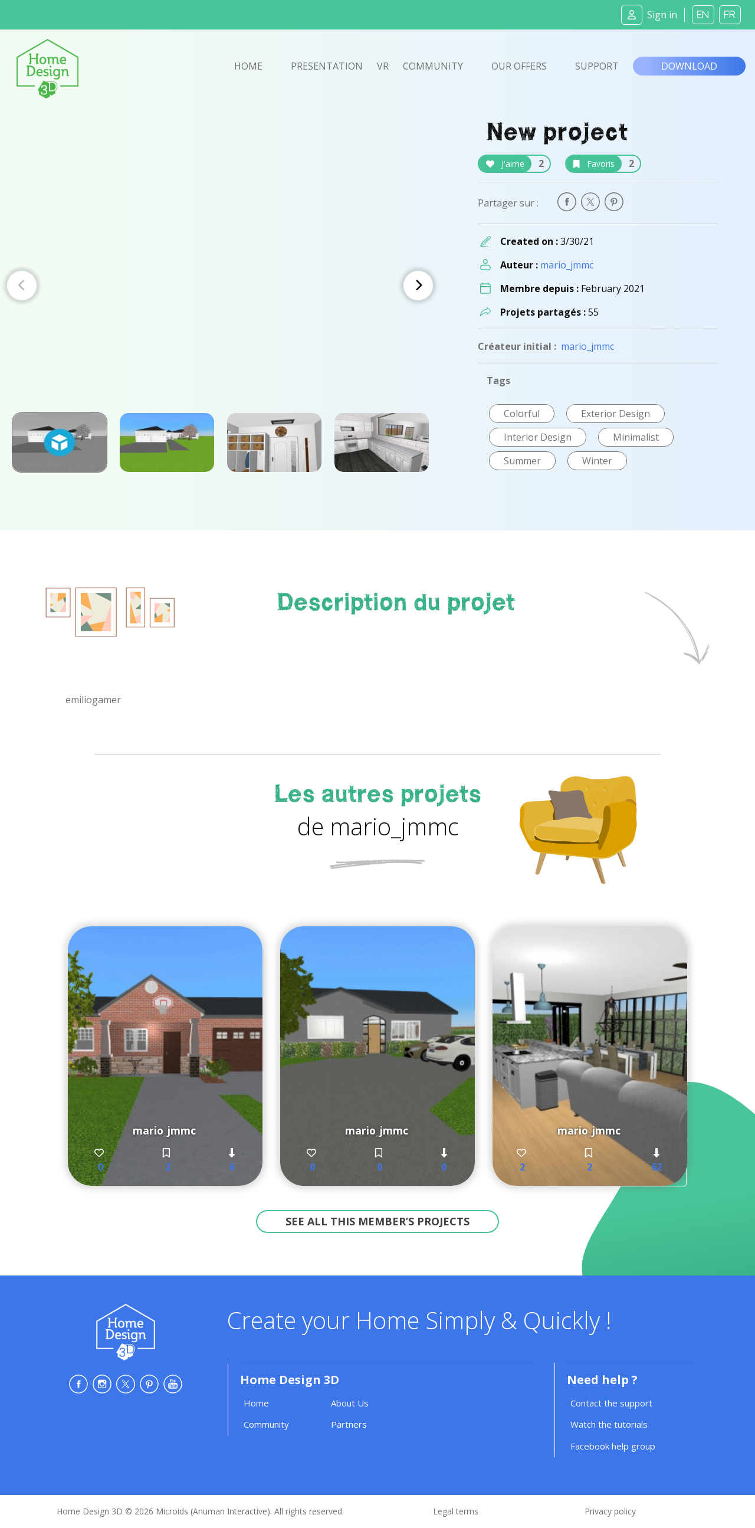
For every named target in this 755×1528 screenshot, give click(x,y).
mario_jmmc (566, 264)
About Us (350, 1403)
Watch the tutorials (609, 1424)
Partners (349, 1424)
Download (689, 66)
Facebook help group (612, 1446)
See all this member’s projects (377, 1221)
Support (597, 66)
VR (383, 66)
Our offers (519, 66)
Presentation (327, 66)
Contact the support (611, 1403)
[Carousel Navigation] (220, 285)
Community (433, 66)
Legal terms (455, 1511)
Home (248, 66)
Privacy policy (610, 1511)
